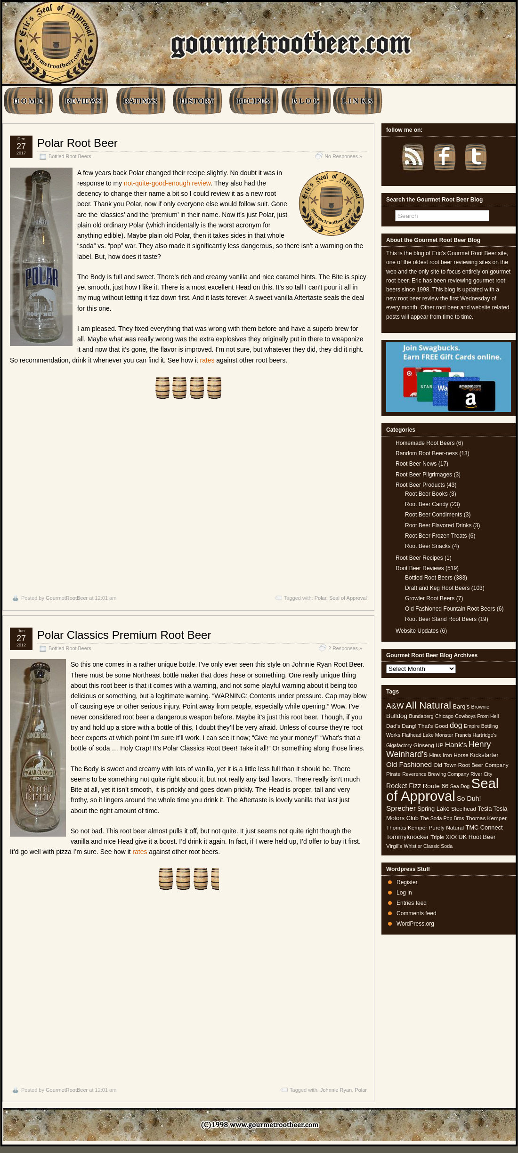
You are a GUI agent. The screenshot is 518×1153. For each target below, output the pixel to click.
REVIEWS (83, 101)
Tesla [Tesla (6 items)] (485, 808)
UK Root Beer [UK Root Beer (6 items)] (476, 836)
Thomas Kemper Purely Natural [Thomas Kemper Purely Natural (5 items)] (425, 827)
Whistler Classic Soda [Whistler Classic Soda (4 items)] (428, 846)
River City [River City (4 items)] (481, 774)
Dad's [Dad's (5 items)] (393, 726)
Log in (404, 892)
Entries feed (412, 903)
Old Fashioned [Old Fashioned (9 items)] (409, 764)
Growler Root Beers (429, 598)
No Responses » (343, 156)
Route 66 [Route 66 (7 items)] (436, 786)
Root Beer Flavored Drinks (438, 525)
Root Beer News (416, 463)
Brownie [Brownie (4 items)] (480, 707)
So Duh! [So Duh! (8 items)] (469, 798)
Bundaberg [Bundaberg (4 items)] (421, 716)
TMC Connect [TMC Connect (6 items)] (484, 827)
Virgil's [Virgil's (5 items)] (394, 846)
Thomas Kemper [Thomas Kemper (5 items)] (486, 818)
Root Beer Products (420, 485)
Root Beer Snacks (428, 546)
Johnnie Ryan (336, 1090)
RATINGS (140, 101)
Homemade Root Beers (425, 443)
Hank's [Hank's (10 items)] (456, 745)
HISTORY (197, 101)
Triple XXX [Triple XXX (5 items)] (443, 837)
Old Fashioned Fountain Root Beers (450, 608)
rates (207, 360)
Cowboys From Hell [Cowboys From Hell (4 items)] (477, 716)
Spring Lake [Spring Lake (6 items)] (433, 808)
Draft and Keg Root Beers (437, 588)
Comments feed (417, 913)
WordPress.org (415, 923)
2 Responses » (345, 648)
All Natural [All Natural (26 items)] (428, 705)
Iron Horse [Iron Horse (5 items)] (456, 755)
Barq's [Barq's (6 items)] (461, 706)
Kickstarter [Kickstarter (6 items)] (484, 754)
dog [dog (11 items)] (456, 725)
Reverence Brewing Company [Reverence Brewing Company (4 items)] (435, 774)
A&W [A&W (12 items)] (395, 705)
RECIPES (253, 101)
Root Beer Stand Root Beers (441, 619)
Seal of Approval (348, 598)
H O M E (28, 101)
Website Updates (417, 631)
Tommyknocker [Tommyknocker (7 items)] (407, 836)
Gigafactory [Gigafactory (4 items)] (399, 745)
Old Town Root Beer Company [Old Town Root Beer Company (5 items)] (471, 765)
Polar (320, 598)
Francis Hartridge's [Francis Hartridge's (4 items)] (476, 735)
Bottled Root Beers (70, 156)
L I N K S (357, 101)
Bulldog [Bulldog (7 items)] (396, 715)
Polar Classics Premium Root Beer (124, 635)
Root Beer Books (426, 494)
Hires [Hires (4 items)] (435, 755)
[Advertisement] (188, 497)
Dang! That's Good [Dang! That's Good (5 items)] (425, 726)
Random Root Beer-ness (427, 453)
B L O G (305, 101)
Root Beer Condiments (433, 514)
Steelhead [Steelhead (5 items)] (463, 809)
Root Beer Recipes (419, 558)
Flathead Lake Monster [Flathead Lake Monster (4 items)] (427, 735)
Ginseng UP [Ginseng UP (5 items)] (428, 745)
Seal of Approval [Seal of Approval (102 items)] (442, 789)
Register (407, 882)
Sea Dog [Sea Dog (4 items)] (459, 786)
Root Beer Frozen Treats (436, 535)
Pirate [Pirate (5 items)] (393, 774)
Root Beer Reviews (420, 568)
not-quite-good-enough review (167, 183)
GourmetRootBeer (67, 598)
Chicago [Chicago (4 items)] (444, 716)
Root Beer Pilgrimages (424, 474)
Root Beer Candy (426, 504)
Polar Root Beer (77, 143)
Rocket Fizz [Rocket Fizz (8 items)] (403, 786)
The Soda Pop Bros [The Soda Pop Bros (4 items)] (442, 818)
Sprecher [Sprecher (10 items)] (401, 808)
